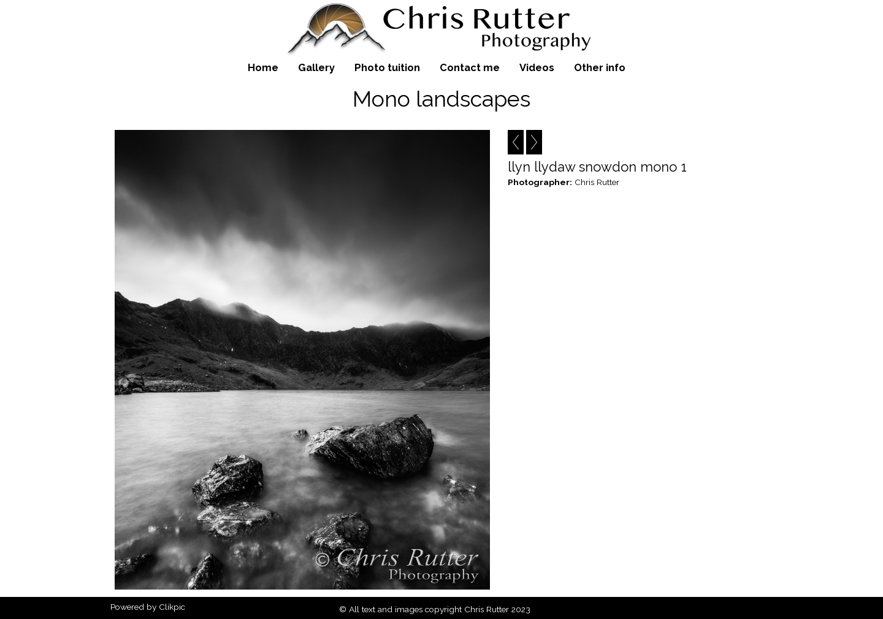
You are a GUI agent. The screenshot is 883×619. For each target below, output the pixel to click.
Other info (599, 67)
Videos (536, 67)
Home (263, 67)
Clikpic (172, 607)
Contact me (470, 67)
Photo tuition (387, 67)
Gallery (316, 67)
